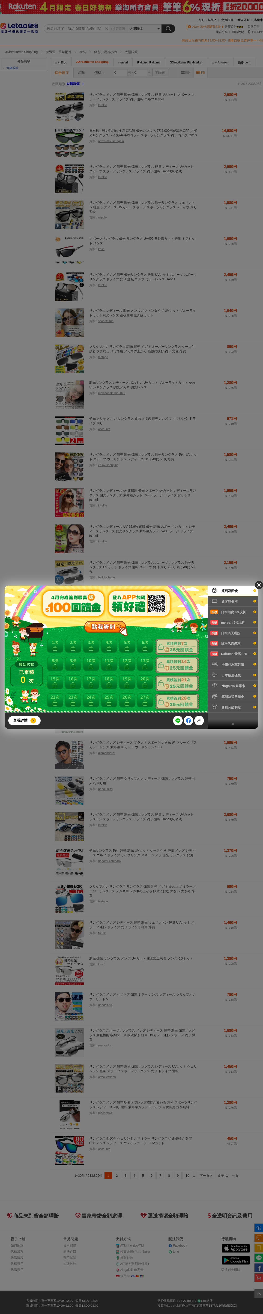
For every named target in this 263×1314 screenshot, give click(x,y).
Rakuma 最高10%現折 (233, 653)
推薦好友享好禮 (233, 664)
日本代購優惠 (233, 643)
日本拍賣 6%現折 (233, 612)
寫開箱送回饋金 (233, 696)
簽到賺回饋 (233, 590)
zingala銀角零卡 (233, 685)
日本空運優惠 (233, 675)
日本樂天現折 (233, 633)
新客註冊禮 (233, 601)
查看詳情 (20, 720)
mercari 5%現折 (233, 622)
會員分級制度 (233, 707)
